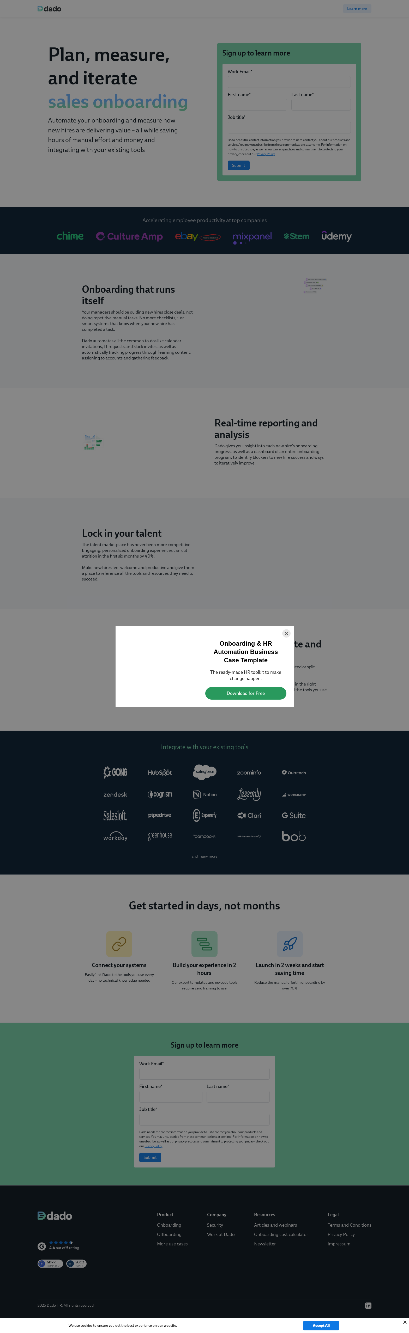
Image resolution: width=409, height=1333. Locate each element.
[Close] (286, 633)
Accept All (321, 1326)
